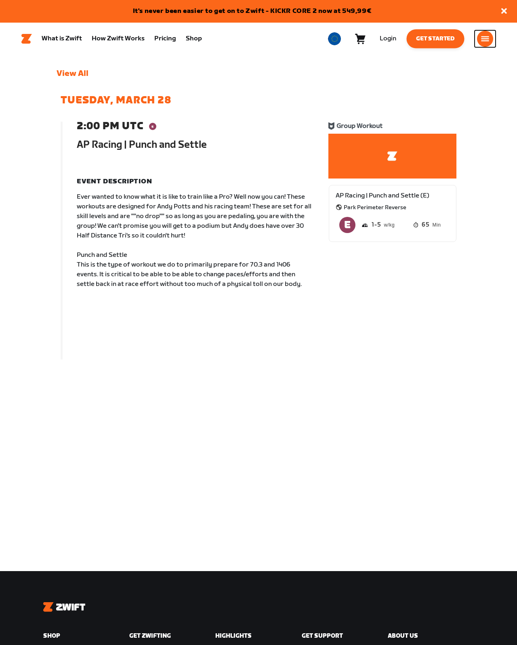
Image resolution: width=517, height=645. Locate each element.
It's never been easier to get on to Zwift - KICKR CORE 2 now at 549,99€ (252, 11)
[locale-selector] (334, 40)
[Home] (26, 40)
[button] (504, 11)
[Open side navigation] (485, 40)
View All (72, 77)
